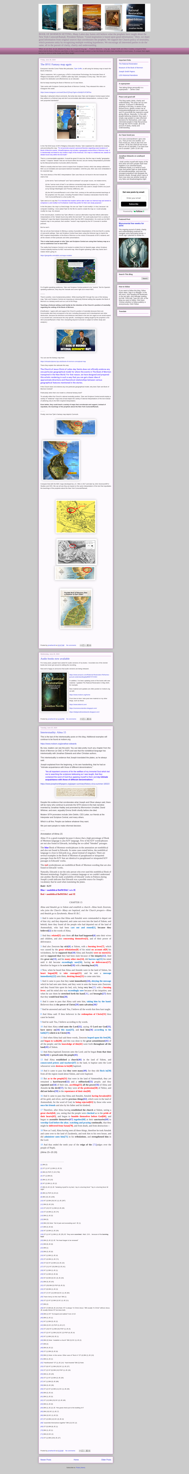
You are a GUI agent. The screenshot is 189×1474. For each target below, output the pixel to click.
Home (76, 1460)
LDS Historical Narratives (128, 75)
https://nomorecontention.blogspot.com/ (83, 708)
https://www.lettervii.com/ (78, 704)
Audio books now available (55, 658)
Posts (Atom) (80, 1467)
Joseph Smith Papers (127, 71)
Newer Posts (45, 1460)
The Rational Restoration (128, 64)
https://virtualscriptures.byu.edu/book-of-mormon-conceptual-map (63, 361)
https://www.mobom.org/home (79, 695)
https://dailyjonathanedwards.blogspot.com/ (84, 712)
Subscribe (133, 204)
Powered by (133, 211)
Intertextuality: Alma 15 (53, 732)
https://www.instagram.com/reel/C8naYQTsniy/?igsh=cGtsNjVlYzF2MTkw (65, 92)
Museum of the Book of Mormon (131, 68)
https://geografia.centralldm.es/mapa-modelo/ (56, 255)
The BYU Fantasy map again (55, 64)
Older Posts (106, 1460)
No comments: (71, 645)
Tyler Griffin (78, 68)
